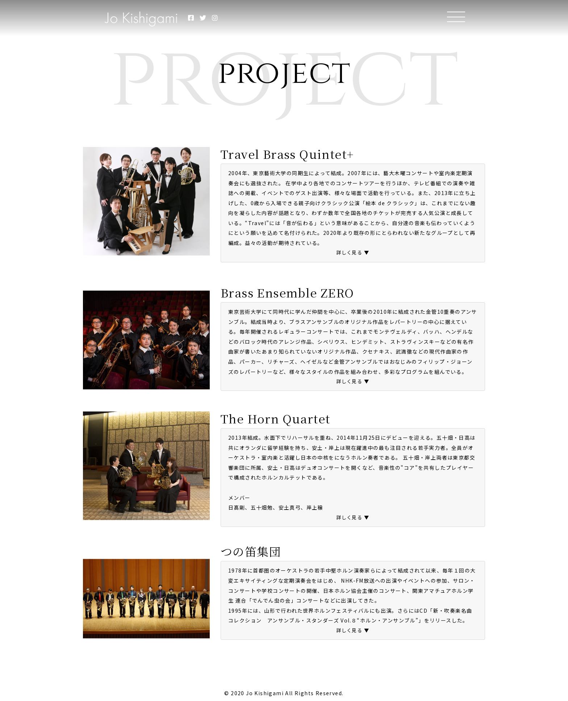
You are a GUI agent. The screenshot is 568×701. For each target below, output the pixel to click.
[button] (352, 253)
